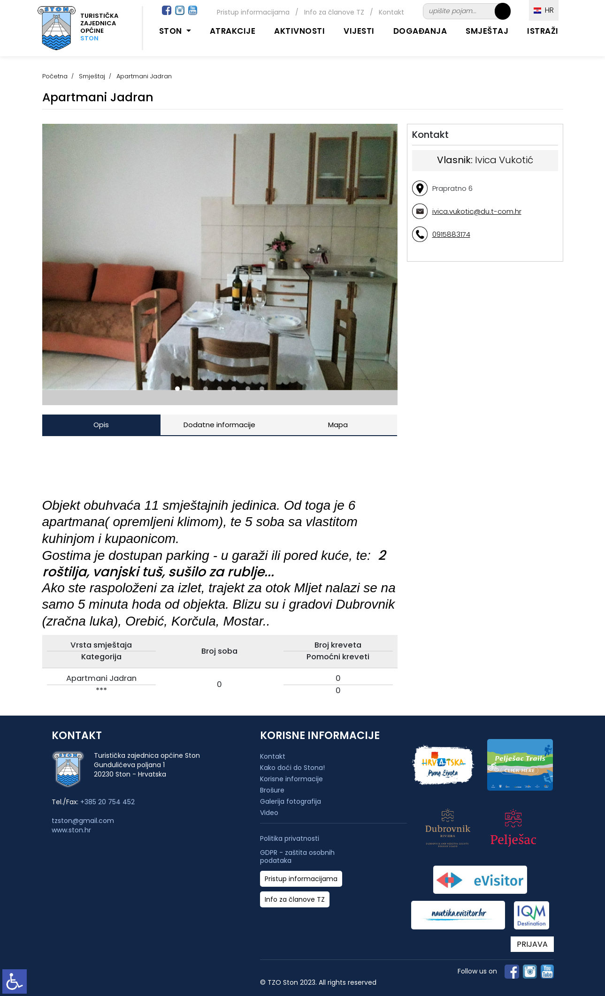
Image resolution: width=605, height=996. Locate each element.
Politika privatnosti (289, 839)
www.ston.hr (71, 830)
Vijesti (359, 31)
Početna (55, 76)
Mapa (338, 425)
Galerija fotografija (290, 801)
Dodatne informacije (219, 425)
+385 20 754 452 (107, 802)
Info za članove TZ (334, 12)
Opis (101, 425)
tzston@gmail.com (83, 820)
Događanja (420, 31)
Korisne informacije (291, 779)
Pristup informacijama (253, 12)
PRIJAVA (532, 944)
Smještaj (487, 31)
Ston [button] (171, 31)
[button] (177, 388)
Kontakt (391, 12)
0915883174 (451, 234)
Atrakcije (233, 31)
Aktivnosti (299, 31)
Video (269, 812)
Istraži (543, 31)
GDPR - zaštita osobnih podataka (297, 857)
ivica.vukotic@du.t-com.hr (476, 211)
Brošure (272, 790)
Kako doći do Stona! (292, 767)
